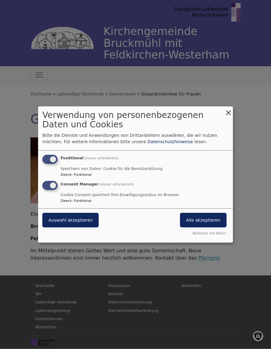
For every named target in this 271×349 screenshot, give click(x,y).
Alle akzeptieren (203, 220)
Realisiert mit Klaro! (209, 233)
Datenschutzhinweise (170, 141)
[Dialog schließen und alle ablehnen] (228, 110)
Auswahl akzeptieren (70, 220)
